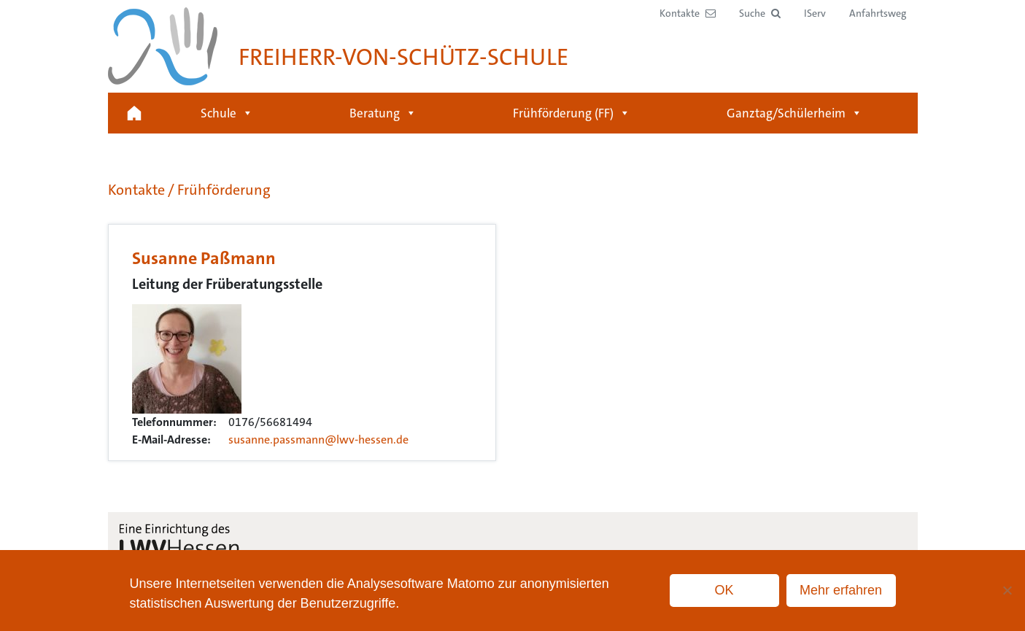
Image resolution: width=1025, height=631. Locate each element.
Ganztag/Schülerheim (794, 113)
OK (723, 590)
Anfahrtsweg (877, 13)
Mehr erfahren (841, 590)
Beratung (383, 113)
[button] (759, 13)
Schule (227, 113)
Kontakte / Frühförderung (189, 189)
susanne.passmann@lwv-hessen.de (318, 439)
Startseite (134, 113)
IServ (815, 13)
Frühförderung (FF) (571, 113)
